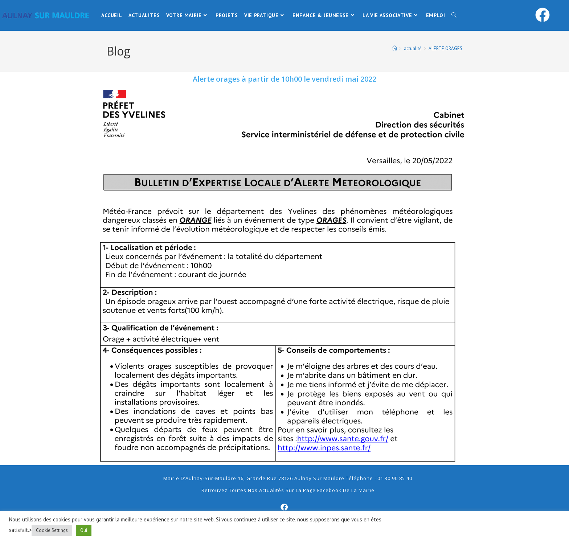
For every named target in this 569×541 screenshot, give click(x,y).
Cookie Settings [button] (52, 530)
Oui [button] (83, 530)
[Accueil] (394, 48)
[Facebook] (284, 507)
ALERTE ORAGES (445, 48)
